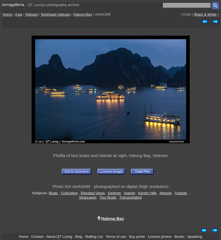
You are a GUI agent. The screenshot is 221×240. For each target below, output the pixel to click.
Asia (18, 14)
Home (7, 14)
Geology (114, 193)
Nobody (166, 193)
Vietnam (31, 14)
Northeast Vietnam (55, 14)
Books (179, 237)
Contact (37, 237)
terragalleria (13, 4)
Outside (181, 193)
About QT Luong (59, 237)
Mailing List (94, 237)
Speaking (194, 237)
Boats (53, 193)
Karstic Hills (147, 193)
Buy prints (137, 237)
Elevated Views (93, 193)
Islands (129, 193)
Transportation (130, 197)
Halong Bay (83, 14)
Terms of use (116, 237)
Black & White (205, 14)
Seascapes (88, 197)
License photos (160, 237)
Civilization (69, 193)
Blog (78, 237)
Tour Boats (107, 197)
